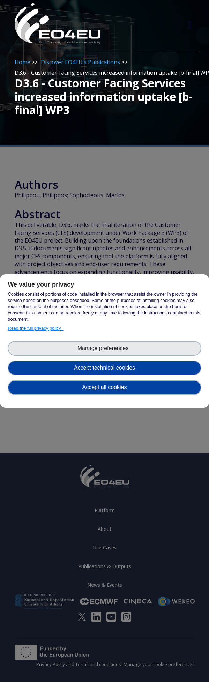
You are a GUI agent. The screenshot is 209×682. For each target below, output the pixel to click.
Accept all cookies (104, 387)
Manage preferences (104, 348)
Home (22, 62)
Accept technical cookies (104, 368)
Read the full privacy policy (35, 328)
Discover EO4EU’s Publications (80, 62)
